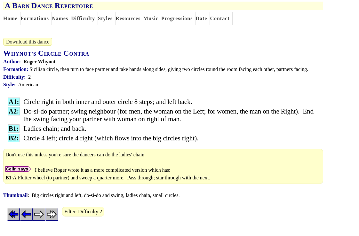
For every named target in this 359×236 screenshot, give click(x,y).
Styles (105, 18)
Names (60, 18)
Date (201, 18)
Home (10, 18)
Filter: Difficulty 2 (83, 211)
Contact (219, 18)
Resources (128, 18)
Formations (34, 18)
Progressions (177, 18)
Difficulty (83, 18)
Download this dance (27, 41)
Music (150, 18)
